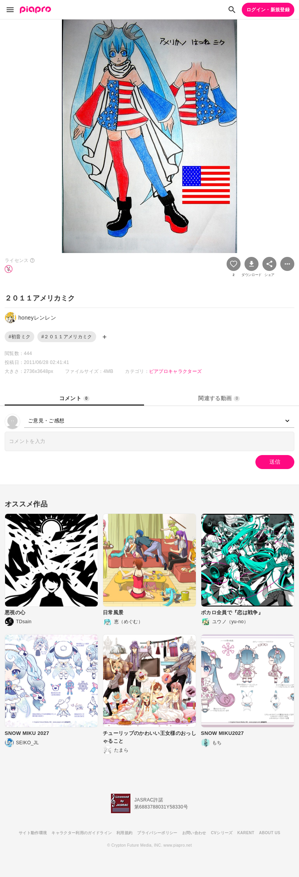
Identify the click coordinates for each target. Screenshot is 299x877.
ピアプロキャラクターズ (175, 371)
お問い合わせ (194, 833)
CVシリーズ (222, 833)
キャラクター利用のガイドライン (81, 833)
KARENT (246, 833)
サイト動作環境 (33, 833)
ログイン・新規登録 (268, 9)
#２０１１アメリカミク (66, 336)
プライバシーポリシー (157, 833)
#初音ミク (19, 336)
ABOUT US (269, 833)
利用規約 (124, 833)
